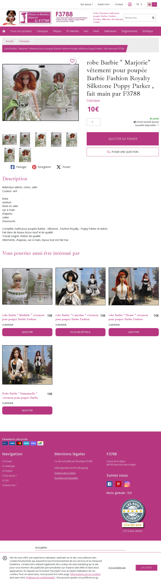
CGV (5, 480)
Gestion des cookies (65, 473)
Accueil (9, 41)
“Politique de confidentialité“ (40, 577)
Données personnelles (66, 478)
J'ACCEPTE (146, 567)
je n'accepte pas (117, 567)
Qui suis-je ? (9, 475)
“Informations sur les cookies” (85, 574)
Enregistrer (41, 167)
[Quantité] (94, 122)
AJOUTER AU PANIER (122, 139)
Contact (119, 4)
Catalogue (8, 466)
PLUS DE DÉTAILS (80, 332)
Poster (63, 167)
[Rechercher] (153, 17)
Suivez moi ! (9, 485)
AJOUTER (27, 332)
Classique (24, 41)
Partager (19, 167)
